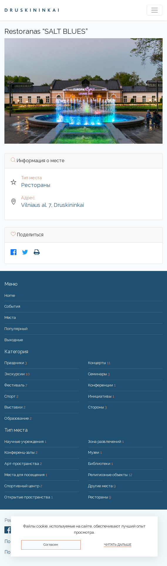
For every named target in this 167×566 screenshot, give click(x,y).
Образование (18, 418)
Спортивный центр (23, 486)
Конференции (102, 385)
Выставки (15, 407)
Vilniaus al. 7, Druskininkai (52, 205)
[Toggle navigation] (154, 10)
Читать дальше (117, 545)
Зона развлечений (106, 441)
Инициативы (101, 396)
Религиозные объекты (110, 475)
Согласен (50, 545)
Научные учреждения (25, 441)
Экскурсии (17, 374)
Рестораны (35, 185)
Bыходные (13, 340)
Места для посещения (25, 475)
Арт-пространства (23, 463)
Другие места (102, 486)
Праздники (15, 363)
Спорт (11, 396)
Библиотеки (100, 463)
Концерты (99, 363)
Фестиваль (15, 385)
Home (9, 295)
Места (10, 317)
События (12, 306)
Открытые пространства (28, 497)
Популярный (16, 328)
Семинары (99, 374)
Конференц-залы (21, 452)
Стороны (97, 407)
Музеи (95, 452)
